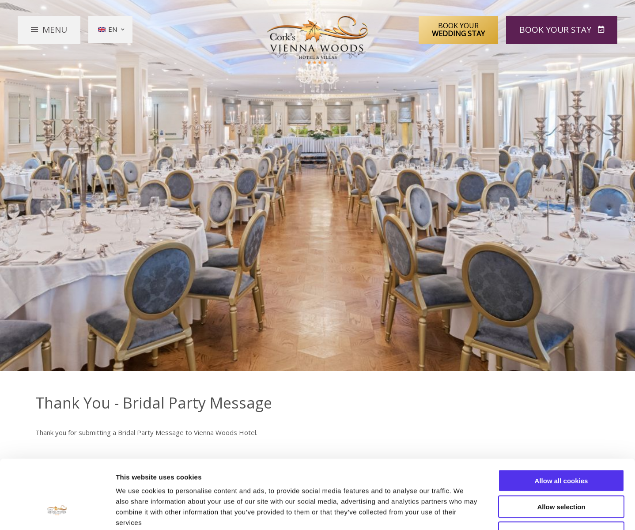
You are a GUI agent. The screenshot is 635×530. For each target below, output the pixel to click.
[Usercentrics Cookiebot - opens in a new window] (57, 512)
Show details (463, 512)
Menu (54, 29)
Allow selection (561, 447)
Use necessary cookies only (561, 473)
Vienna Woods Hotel (317, 40)
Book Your (458, 29)
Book (556, 29)
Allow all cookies (561, 421)
